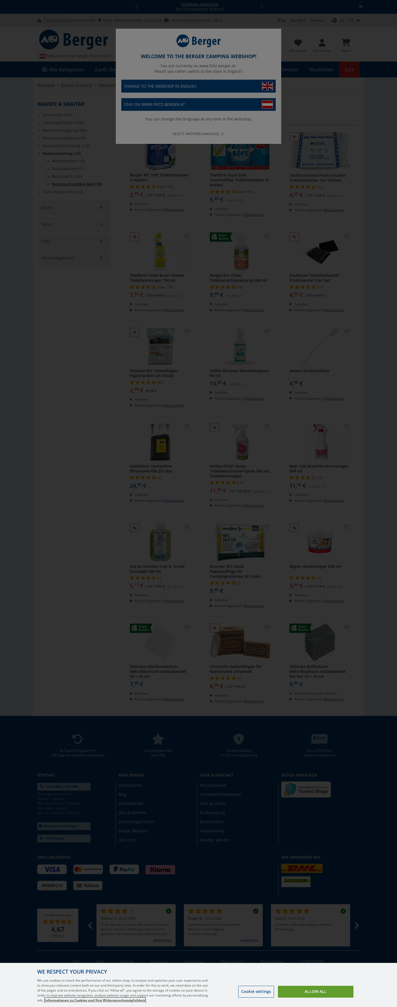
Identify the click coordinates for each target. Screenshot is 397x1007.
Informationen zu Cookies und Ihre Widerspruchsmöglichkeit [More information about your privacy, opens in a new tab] (95, 1000)
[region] (198, 985)
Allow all (315, 991)
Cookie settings (256, 991)
